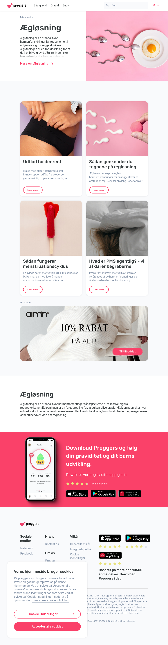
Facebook (26, 553)
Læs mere (32, 190)
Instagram (26, 548)
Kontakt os (52, 544)
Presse (50, 560)
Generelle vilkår (80, 544)
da (156, 5)
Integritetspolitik (80, 549)
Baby (65, 5)
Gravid (55, 5)
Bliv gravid (40, 5)
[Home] (16, 5)
